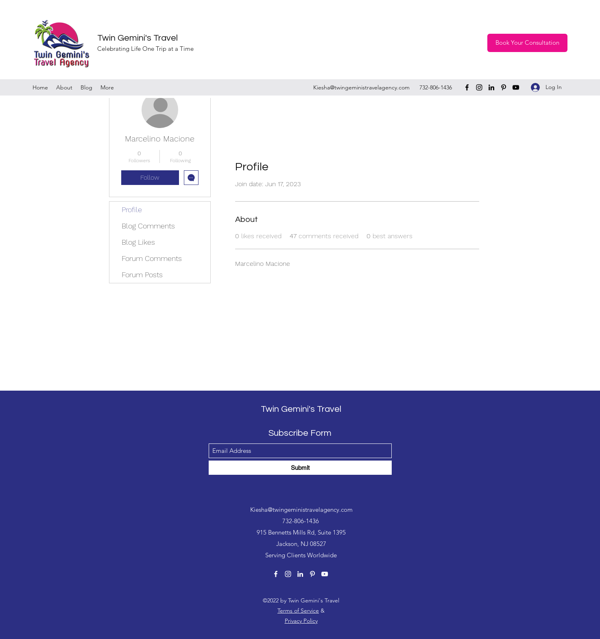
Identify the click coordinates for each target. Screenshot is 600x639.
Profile (132, 209)
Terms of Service (298, 610)
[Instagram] (479, 87)
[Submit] (300, 468)
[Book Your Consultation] (527, 43)
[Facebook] (467, 87)
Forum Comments (152, 258)
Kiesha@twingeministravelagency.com (361, 87)
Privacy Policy (301, 620)
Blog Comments (148, 226)
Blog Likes (138, 242)
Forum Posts (142, 274)
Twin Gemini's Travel (137, 38)
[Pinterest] (504, 87)
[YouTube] (516, 87)
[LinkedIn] (491, 87)
